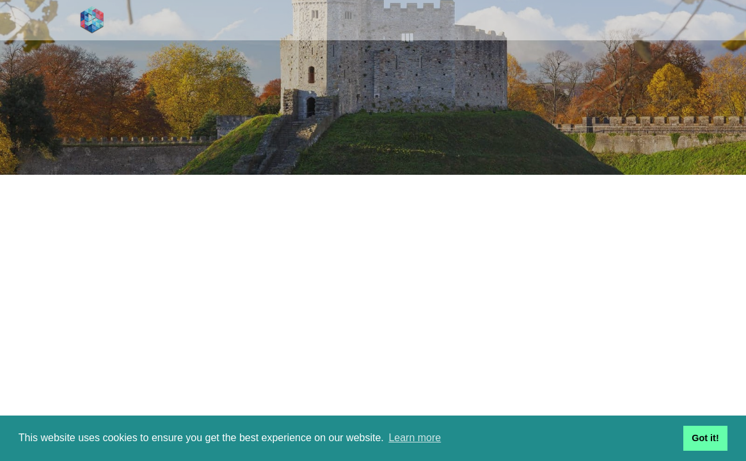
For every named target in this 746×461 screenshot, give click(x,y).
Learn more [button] (414, 437)
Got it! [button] (705, 438)
